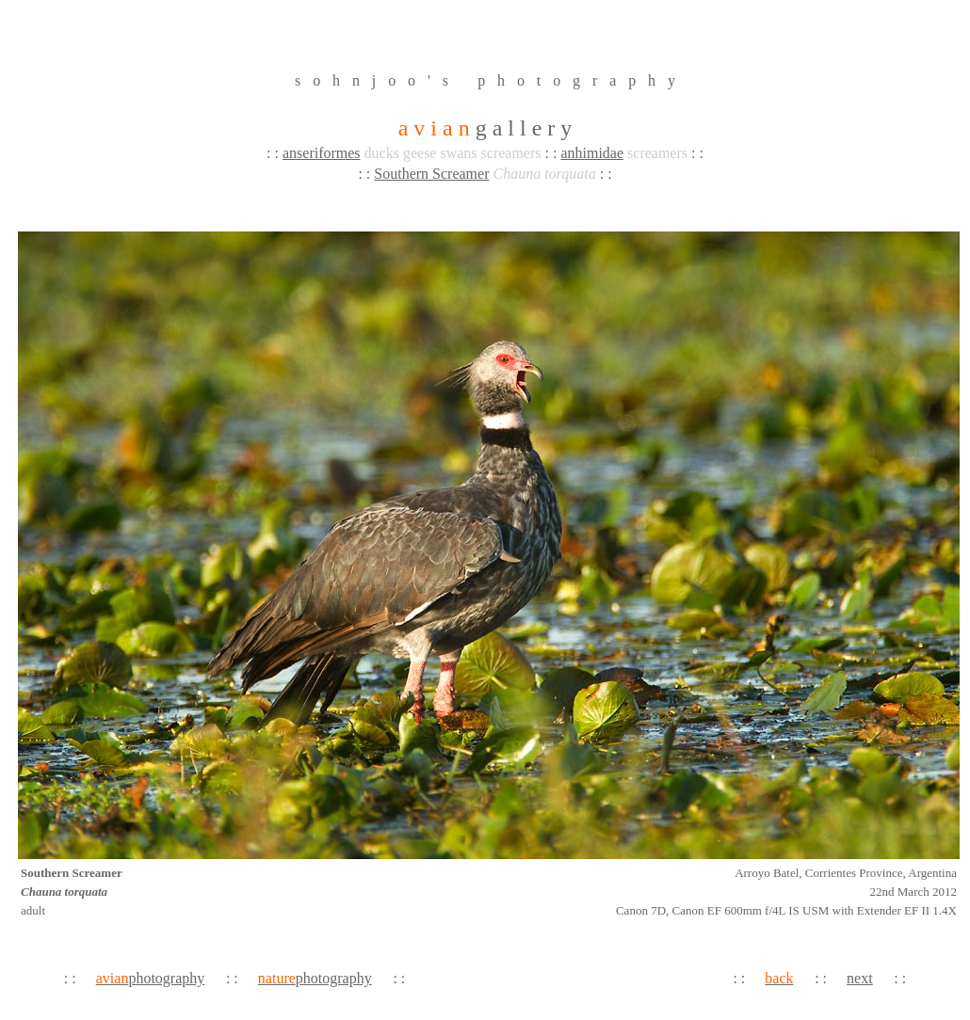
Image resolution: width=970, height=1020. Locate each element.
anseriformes (322, 153)
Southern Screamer (431, 174)
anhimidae (591, 153)
